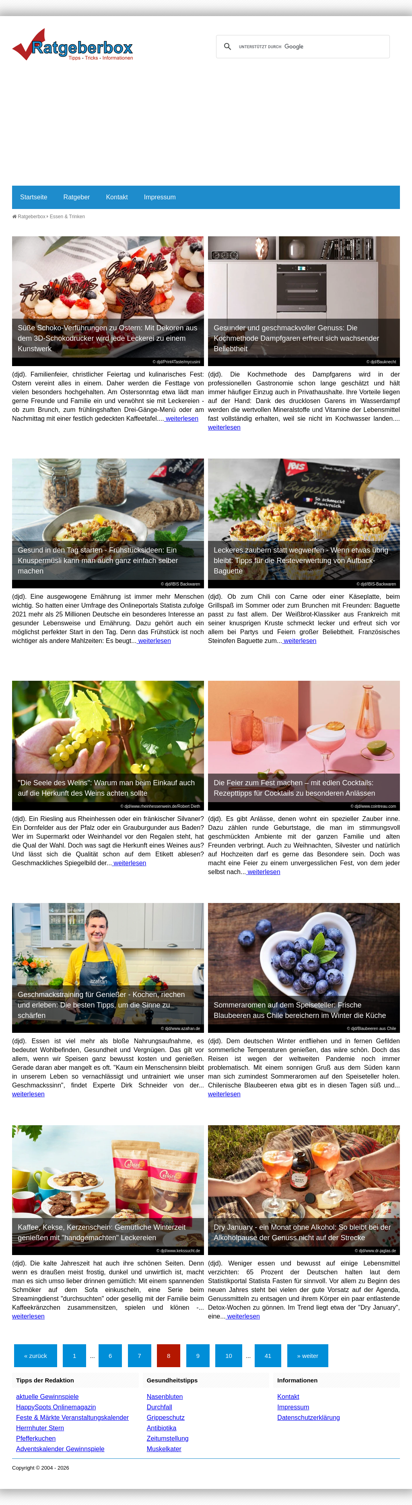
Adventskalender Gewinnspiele (60, 1449)
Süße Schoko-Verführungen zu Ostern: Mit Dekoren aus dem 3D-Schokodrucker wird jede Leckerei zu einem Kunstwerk (107, 338)
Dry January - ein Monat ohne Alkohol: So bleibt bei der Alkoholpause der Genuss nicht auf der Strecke (302, 1232)
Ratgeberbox (28, 216)
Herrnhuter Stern (40, 1428)
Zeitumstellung (168, 1438)
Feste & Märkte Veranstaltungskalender (72, 1417)
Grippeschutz (166, 1417)
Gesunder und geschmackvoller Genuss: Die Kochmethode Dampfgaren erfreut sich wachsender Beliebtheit (296, 338)
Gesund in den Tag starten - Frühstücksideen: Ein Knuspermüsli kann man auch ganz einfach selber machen (98, 560)
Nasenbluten (165, 1396)
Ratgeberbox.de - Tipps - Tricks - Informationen (72, 44)
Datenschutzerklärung (308, 1417)
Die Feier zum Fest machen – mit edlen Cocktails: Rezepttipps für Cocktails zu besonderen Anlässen (294, 788)
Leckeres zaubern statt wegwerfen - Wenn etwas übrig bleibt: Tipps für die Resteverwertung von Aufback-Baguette (301, 560)
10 (228, 1355)
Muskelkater (164, 1449)
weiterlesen (181, 418)
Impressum (160, 197)
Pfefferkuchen (36, 1438)
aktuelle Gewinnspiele (47, 1396)
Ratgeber (77, 197)
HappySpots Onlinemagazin (56, 1407)
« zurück (35, 1355)
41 (268, 1355)
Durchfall (159, 1407)
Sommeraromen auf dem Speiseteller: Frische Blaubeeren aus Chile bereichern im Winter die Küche (300, 1010)
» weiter (308, 1355)
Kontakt (117, 197)
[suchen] (302, 46)
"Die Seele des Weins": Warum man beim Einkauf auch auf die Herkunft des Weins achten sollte (106, 788)
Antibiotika (162, 1428)
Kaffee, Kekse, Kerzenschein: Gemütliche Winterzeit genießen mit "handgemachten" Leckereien (101, 1232)
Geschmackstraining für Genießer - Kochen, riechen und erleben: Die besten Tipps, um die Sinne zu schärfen (101, 1005)
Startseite (33, 197)
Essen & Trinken (67, 216)
